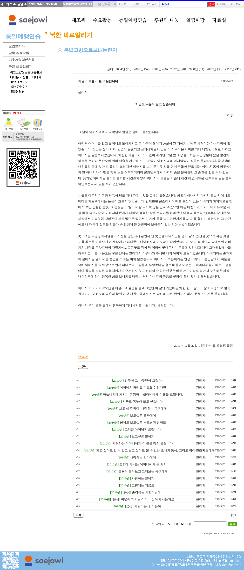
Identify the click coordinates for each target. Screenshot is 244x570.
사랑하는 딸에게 (143, 478)
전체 (110, 69)
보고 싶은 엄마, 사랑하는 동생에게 (143, 408)
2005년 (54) (141, 69)
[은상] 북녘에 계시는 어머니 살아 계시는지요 (143, 499)
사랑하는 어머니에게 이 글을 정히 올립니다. (143, 443)
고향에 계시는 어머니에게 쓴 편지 (142, 464)
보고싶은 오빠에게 (143, 415)
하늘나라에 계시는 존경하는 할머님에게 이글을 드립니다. (143, 394)
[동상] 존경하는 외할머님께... (143, 492)
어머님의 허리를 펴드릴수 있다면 (143, 387)
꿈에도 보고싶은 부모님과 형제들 (143, 422)
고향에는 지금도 (143, 485)
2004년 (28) (123, 69)
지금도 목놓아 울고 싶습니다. (142, 401)
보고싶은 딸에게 (143, 436)
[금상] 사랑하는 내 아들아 (143, 506)
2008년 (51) (196, 69)
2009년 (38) (214, 69)
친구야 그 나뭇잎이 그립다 (143, 380)
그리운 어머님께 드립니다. (143, 429)
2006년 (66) (160, 69)
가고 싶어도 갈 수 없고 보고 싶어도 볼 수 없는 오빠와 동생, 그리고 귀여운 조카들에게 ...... (158, 450)
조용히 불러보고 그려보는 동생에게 (143, 471)
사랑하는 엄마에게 (143, 457)
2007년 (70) (178, 69)
